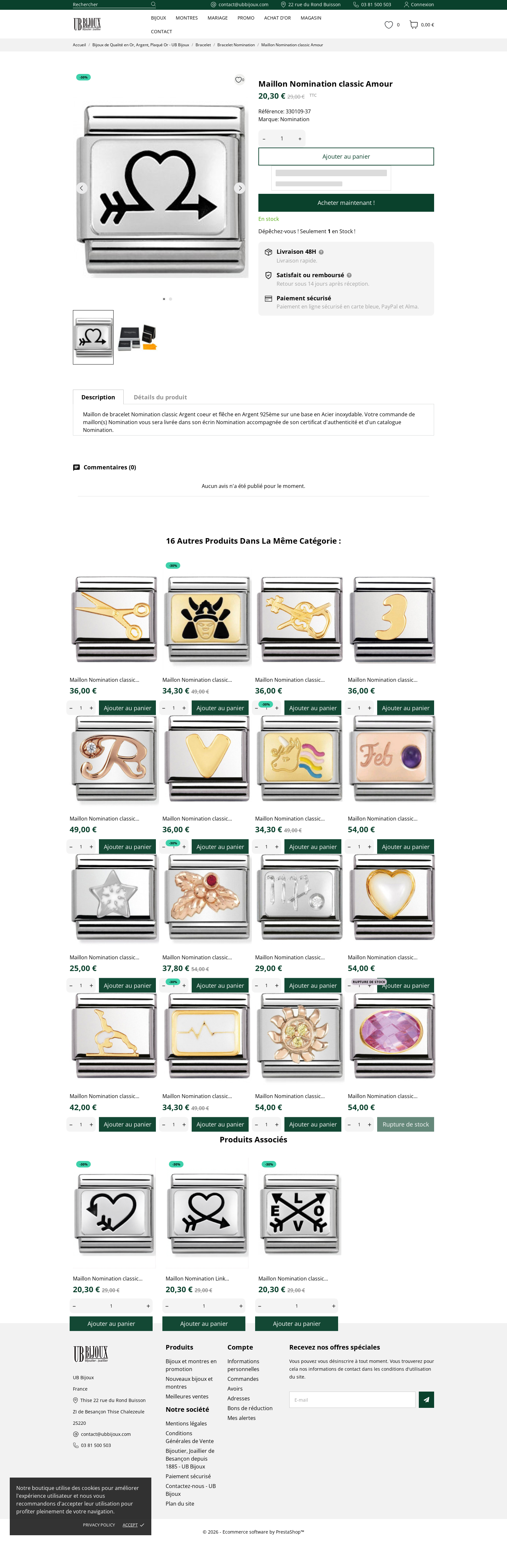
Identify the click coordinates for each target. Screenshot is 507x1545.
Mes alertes (241, 1418)
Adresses (238, 1398)
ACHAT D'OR (277, 18)
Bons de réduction (250, 1408)
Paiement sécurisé (188, 1476)
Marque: (268, 119)
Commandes (243, 1378)
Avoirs (235, 1388)
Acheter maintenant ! (346, 203)
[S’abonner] (426, 1400)
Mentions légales (186, 1423)
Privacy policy (99, 1525)
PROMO (246, 18)
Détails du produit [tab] (160, 397)
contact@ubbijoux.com (106, 1434)
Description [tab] (98, 397)
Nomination (294, 119)
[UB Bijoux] (99, 24)
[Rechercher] (114, 4)
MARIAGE (218, 18)
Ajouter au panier (346, 156)
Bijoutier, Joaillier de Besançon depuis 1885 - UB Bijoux (190, 1458)
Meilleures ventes (187, 1396)
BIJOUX (158, 18)
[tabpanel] (161, 188)
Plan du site (180, 1503)
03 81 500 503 (96, 1445)
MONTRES (187, 18)
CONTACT (161, 31)
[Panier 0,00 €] (421, 25)
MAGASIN (311, 18)
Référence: (271, 111)
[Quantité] (282, 139)
